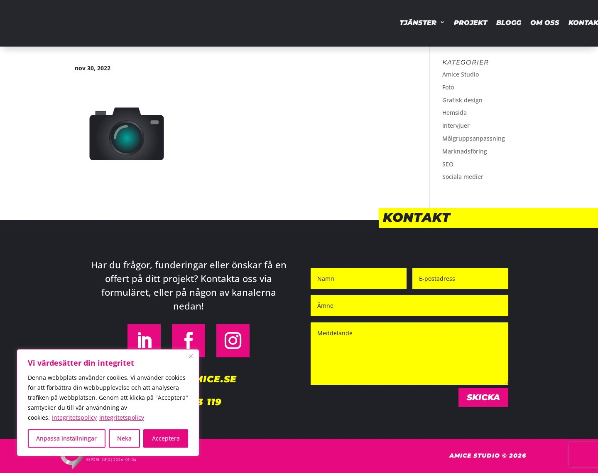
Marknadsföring (464, 151)
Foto (448, 87)
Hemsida (454, 112)
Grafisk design (462, 100)
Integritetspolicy (74, 417)
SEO (447, 164)
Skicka (483, 397)
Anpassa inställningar (66, 438)
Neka (124, 438)
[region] (108, 402)
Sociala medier (462, 177)
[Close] (191, 356)
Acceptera (166, 438)
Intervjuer (456, 125)
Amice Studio (460, 74)
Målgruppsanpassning (473, 138)
